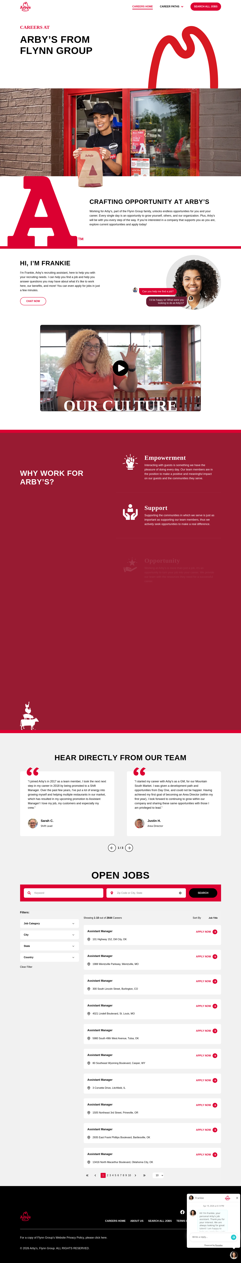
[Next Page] (136, 1175)
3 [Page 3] (110, 1175)
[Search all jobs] (205, 7)
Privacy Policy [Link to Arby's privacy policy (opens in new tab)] (210, 1221)
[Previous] (112, 848)
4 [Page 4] (113, 1175)
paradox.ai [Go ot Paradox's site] (214, 1237)
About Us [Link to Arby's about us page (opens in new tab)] (137, 1221)
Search (203, 893)
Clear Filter (26, 967)
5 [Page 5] (115, 1175)
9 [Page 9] (126, 1175)
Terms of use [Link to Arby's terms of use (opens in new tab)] (185, 1221)
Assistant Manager (100, 931)
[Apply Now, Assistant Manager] (206, 932)
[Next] (129, 848)
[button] (33, 301)
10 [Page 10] (129, 1175)
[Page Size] (158, 1175)
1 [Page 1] (103, 1175)
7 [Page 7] (121, 1175)
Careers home (142, 6)
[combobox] (144, 893)
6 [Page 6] (118, 1175)
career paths (171, 6)
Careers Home (115, 1221)
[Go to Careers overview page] (25, 6)
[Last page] (144, 1175)
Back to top (208, 1201)
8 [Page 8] (123, 1175)
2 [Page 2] (107, 1175)
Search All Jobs (160, 1221)
